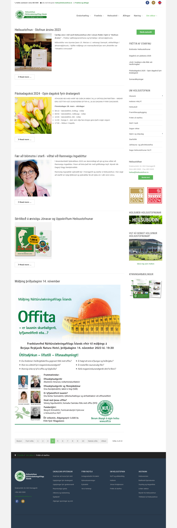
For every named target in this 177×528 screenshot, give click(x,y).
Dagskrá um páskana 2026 (140, 56)
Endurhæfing (84, 16)
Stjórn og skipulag (136, 134)
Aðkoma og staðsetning (61, 493)
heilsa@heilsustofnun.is (63, 3)
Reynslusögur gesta (60, 489)
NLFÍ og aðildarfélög (117, 476)
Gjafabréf (56, 497)
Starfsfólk (133, 139)
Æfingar (126, 16)
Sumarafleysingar (136, 79)
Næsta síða (92, 441)
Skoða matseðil (146, 32)
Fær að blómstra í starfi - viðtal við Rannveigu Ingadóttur (51, 156)
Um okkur (151, 16)
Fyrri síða (30, 441)
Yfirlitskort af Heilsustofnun (148, 497)
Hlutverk (132, 96)
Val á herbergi (86, 489)
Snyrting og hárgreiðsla (147, 484)
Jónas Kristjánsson (116, 484)
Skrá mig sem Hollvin (145, 264)
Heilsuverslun (143, 476)
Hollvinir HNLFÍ (135, 101)
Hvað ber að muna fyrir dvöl (63, 476)
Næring (138, 16)
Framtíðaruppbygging (138, 112)
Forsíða (20, 455)
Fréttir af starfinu (135, 118)
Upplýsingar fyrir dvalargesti (63, 480)
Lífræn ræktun (144, 489)
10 (83, 441)
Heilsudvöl (113, 16)
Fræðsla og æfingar (82, 3)
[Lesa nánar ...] (25, 76)
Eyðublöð (84, 484)
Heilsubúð (133, 107)
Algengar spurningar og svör (63, 501)
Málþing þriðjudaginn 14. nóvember (37, 281)
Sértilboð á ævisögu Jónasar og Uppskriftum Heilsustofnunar (54, 219)
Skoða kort (145, 177)
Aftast (103, 441)
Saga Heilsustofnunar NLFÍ (140, 150)
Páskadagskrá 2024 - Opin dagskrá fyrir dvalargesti (47, 93)
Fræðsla (99, 16)
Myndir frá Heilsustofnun (147, 493)
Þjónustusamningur (88, 480)
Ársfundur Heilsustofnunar (139, 49)
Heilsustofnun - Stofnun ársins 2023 (38, 30)
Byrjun (19, 441)
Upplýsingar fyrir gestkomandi (63, 484)
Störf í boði (133, 123)
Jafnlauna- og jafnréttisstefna (141, 145)
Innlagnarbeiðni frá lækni (90, 476)
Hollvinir (113, 480)
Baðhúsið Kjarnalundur (147, 480)
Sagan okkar (134, 128)
